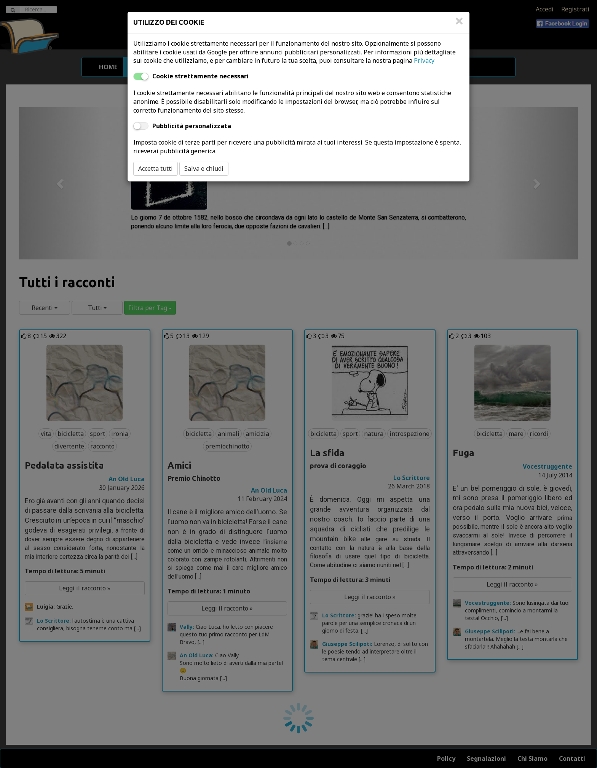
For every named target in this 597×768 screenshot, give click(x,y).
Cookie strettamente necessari (200, 76)
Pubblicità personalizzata (191, 126)
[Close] (459, 25)
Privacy (424, 60)
